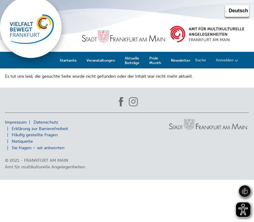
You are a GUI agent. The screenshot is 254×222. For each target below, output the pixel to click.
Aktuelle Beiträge (132, 60)
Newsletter (180, 60)
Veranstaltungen (101, 60)
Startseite (68, 60)
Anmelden (227, 60)
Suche (200, 60)
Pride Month (155, 60)
